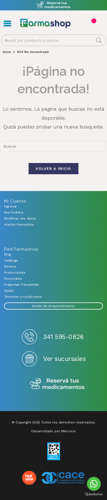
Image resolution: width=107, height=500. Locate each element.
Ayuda (8, 291)
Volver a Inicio (53, 169)
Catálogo (11, 260)
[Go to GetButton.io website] (94, 494)
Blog (7, 254)
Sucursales (13, 278)
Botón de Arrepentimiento (53, 306)
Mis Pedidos (13, 212)
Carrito (93, 20)
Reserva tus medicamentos (57, 384)
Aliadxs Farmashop (19, 224)
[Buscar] (99, 40)
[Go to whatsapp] (94, 484)
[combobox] (53, 146)
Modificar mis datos (20, 218)
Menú (7, 23)
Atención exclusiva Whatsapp (53, 5)
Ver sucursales (64, 359)
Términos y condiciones (23, 297)
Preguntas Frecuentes (21, 284)
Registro (81, 23)
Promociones (14, 272)
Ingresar (10, 206)
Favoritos (99, 23)
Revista (10, 266)
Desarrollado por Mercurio (53, 431)
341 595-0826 (63, 337)
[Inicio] (7, 52)
